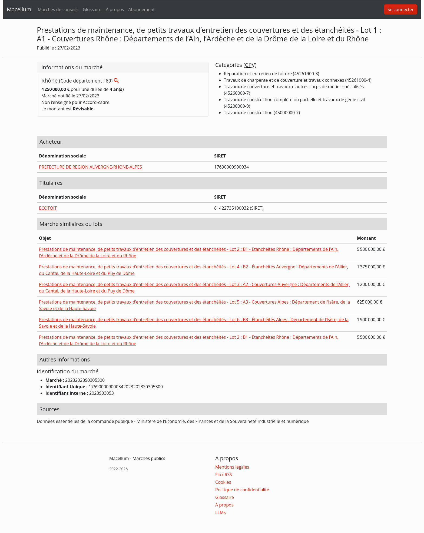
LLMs (220, 512)
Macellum (19, 9)
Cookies (223, 482)
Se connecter (400, 9)
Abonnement (141, 9)
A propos (115, 9)
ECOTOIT (48, 208)
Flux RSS (223, 475)
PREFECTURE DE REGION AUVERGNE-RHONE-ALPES (90, 167)
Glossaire (92, 9)
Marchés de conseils (58, 9)
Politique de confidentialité (242, 490)
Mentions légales (232, 467)
